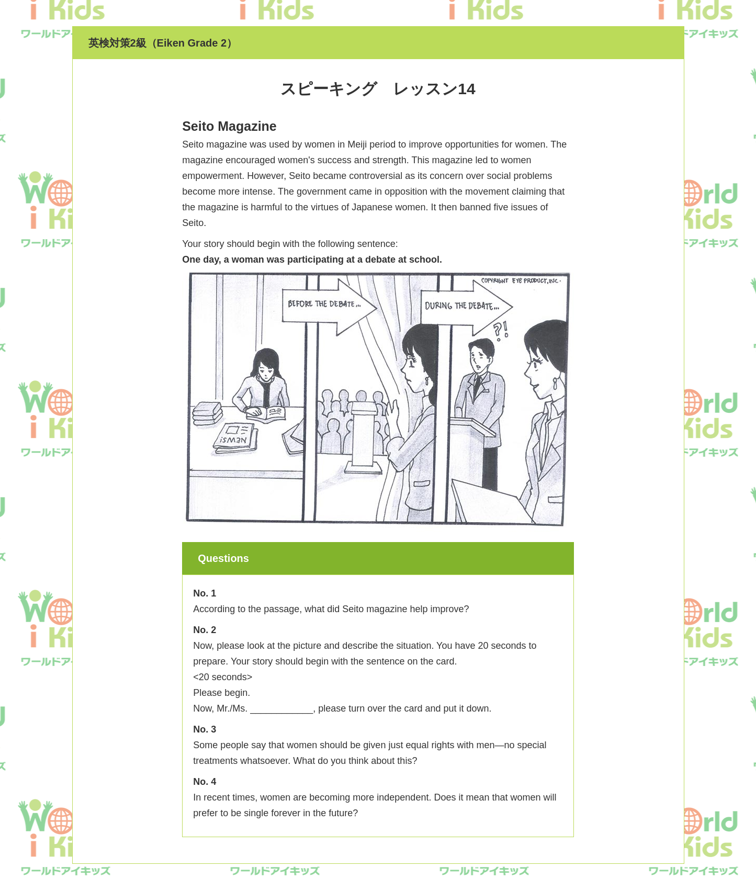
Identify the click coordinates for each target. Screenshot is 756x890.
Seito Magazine (229, 126)
